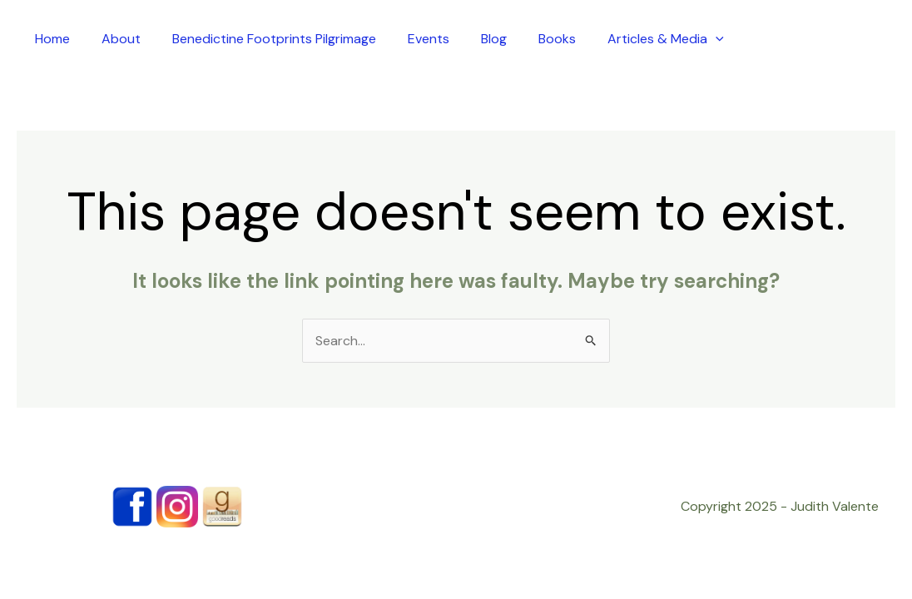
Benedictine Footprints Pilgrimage (274, 38)
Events (428, 38)
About (121, 38)
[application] (715, 38)
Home (52, 38)
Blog (494, 38)
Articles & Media (665, 38)
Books (557, 38)
